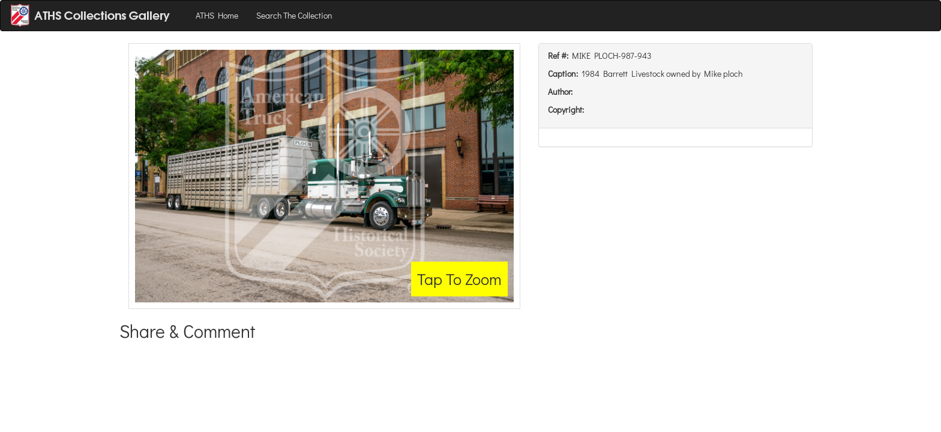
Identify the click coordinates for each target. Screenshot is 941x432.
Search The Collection (294, 15)
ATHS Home (217, 15)
